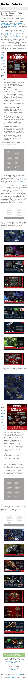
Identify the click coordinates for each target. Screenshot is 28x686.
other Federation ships (13, 36)
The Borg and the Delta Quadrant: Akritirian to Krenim (3, 60)
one (2, 191)
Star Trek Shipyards (6, 23)
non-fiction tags (12, 677)
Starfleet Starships (10, 35)
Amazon (15, 661)
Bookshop (8, 661)
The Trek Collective (11, 4)
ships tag (18, 679)
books (4, 677)
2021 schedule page (16, 674)
